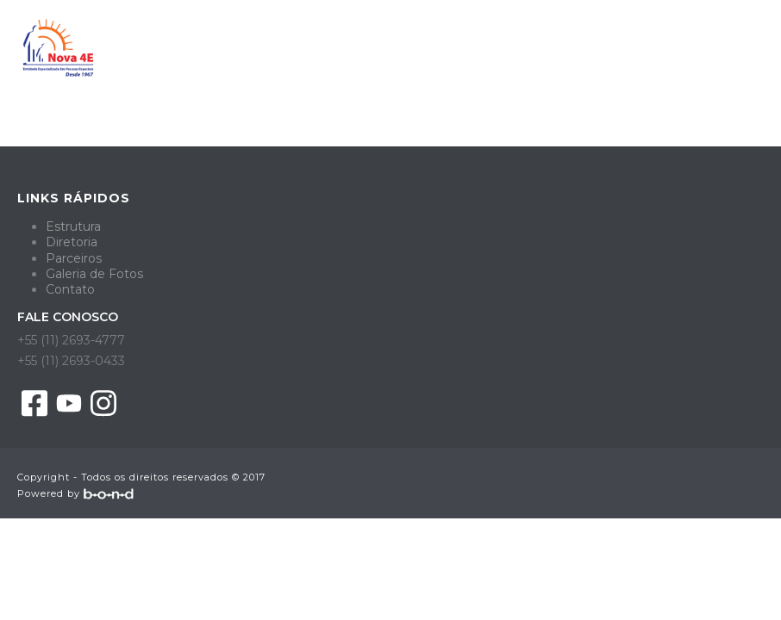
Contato (70, 289)
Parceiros (74, 258)
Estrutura (73, 226)
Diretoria (71, 242)
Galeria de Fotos (94, 274)
